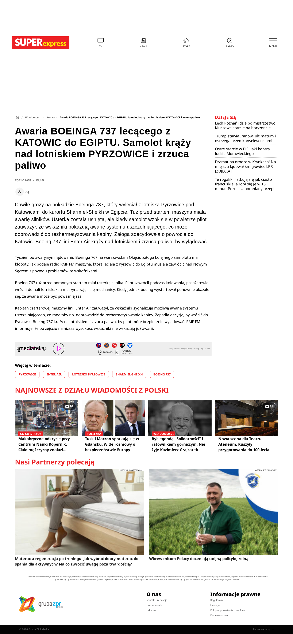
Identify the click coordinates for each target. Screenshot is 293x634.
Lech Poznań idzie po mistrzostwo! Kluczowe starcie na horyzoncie (246, 125)
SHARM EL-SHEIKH (129, 374)
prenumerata (154, 605)
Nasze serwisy (263, 629)
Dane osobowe (219, 615)
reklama (151, 610)
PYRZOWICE (27, 374)
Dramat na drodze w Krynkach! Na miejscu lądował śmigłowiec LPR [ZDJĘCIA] (245, 166)
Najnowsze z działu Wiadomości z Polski (92, 390)
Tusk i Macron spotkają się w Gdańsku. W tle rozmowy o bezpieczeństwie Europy (113, 444)
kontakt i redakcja (157, 600)
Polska (50, 117)
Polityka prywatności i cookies (227, 610)
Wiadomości (33, 117)
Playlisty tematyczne (123, 352)
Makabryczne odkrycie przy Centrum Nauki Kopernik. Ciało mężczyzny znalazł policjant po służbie (46, 444)
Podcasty (105, 352)
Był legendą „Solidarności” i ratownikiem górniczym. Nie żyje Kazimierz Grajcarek (180, 444)
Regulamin (216, 600)
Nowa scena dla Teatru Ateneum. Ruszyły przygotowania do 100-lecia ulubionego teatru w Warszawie (243, 444)
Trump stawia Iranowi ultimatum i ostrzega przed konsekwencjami (245, 138)
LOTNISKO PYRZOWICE (88, 374)
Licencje (215, 605)
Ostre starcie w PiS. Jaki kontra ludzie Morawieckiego (242, 151)
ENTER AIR (54, 374)
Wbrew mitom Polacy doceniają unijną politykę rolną (198, 558)
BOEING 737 (162, 374)
